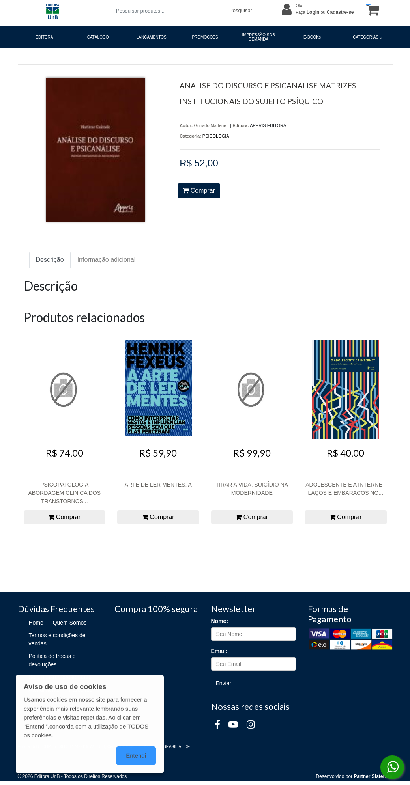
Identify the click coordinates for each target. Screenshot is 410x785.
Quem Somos (70, 622)
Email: (219, 651)
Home (36, 622)
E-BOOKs (312, 37)
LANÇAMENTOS (152, 37)
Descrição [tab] (50, 259)
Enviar (224, 683)
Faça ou (325, 12)
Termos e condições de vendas (57, 639)
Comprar (199, 190)
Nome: (219, 621)
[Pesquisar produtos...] (167, 11)
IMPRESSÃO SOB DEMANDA (258, 37)
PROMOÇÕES (205, 37)
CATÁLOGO (98, 37)
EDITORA (44, 37)
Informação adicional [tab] (106, 259)
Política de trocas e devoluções (52, 660)
